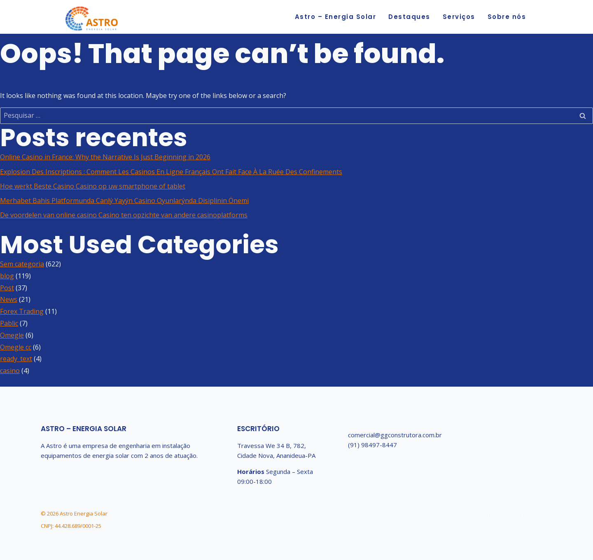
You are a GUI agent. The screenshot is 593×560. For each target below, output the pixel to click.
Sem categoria (22, 263)
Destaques (409, 16)
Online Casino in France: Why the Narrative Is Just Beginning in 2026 (105, 156)
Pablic (9, 323)
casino (10, 370)
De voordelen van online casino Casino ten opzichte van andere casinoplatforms (123, 214)
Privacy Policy (501, 514)
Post (7, 287)
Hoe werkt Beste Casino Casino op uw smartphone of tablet (92, 186)
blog (7, 275)
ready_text (16, 358)
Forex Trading (22, 311)
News (8, 299)
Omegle (12, 335)
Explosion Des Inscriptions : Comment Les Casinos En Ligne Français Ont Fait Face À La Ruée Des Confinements (171, 171)
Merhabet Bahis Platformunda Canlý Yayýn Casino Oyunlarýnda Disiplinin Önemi (124, 200)
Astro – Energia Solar (335, 16)
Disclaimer (539, 514)
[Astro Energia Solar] (92, 19)
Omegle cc (15, 347)
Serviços (459, 16)
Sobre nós (507, 16)
